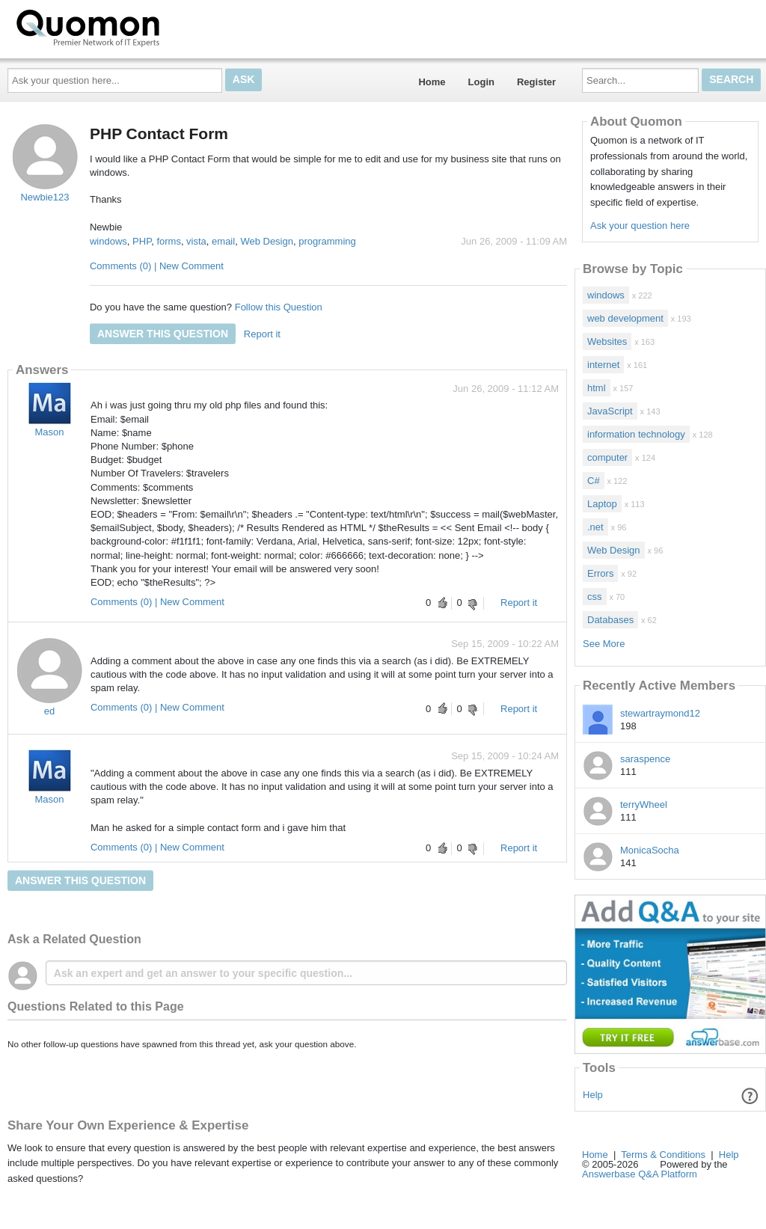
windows (108, 241)
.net (595, 527)
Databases (610, 619)
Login (481, 82)
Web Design (266, 241)
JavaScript (610, 411)
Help (593, 1094)
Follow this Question (278, 307)
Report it (262, 334)
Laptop (602, 503)
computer (607, 457)
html (596, 387)
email (223, 241)
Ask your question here (640, 225)
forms (168, 241)
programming (327, 241)
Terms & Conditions (663, 1154)
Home (431, 82)
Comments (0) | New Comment (157, 266)
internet (603, 364)
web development (625, 318)
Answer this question (162, 334)
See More (604, 643)
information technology (636, 434)
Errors (600, 573)
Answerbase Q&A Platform (639, 1174)
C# (593, 480)
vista (196, 241)
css (594, 596)
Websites (607, 341)
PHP (141, 241)
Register (536, 82)
